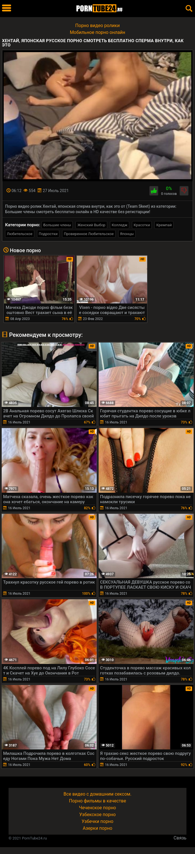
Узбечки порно (97, 821)
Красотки (142, 225)
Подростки (48, 234)
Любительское (19, 234)
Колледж (119, 225)
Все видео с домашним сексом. (97, 794)
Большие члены (57, 225)
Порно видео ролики (97, 25)
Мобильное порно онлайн (97, 32)
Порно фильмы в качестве (97, 801)
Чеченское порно (97, 807)
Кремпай (164, 225)
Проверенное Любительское (89, 234)
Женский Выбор (91, 225)
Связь (180, 838)
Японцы (127, 234)
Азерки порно (97, 828)
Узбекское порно (97, 814)
